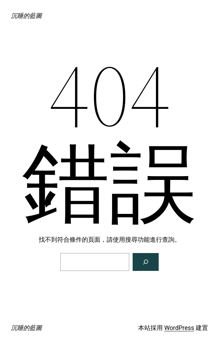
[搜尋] (146, 262)
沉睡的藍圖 (26, 15)
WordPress (179, 327)
